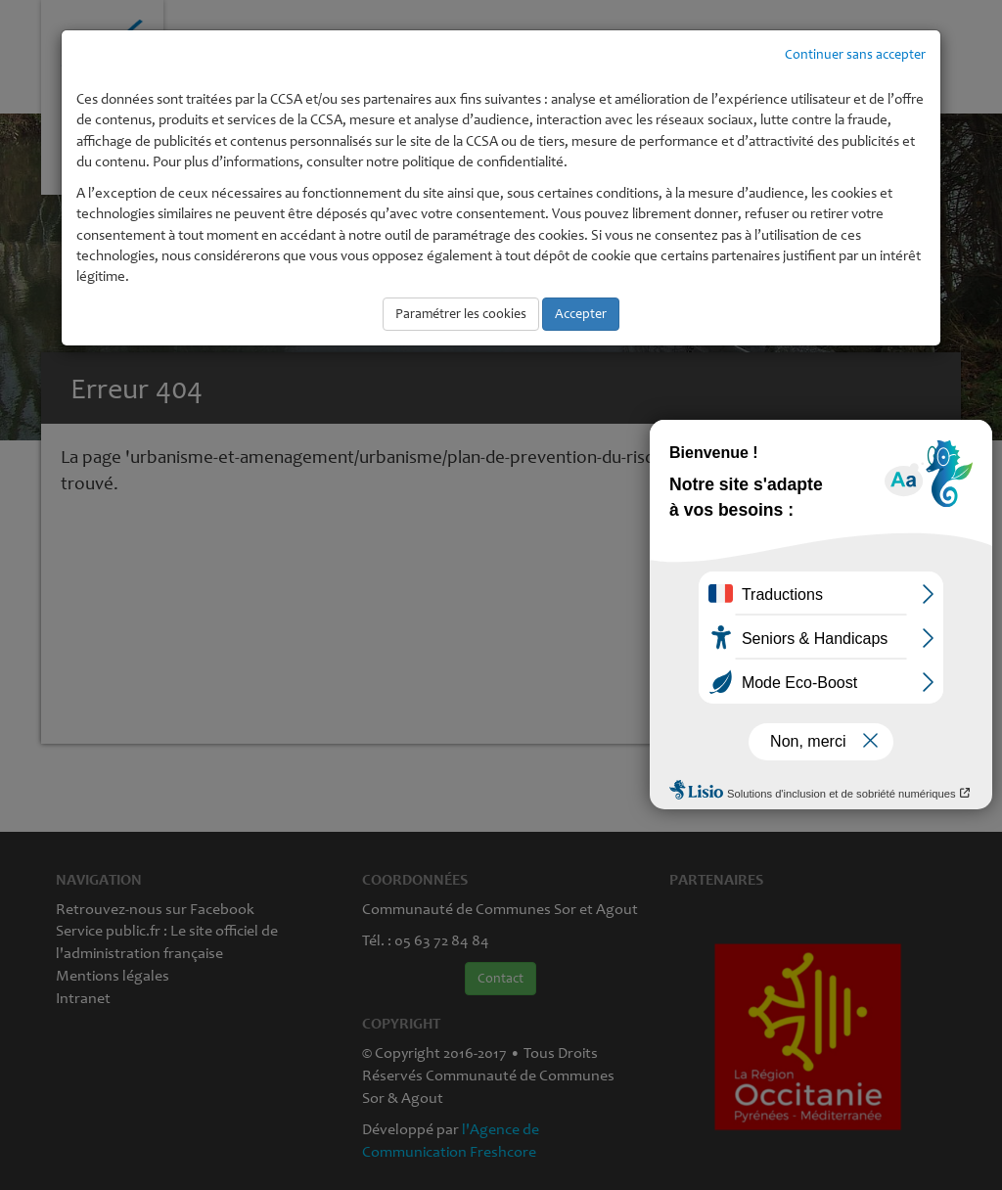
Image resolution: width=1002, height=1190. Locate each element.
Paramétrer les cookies (460, 313)
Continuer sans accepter (855, 54)
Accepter (581, 313)
